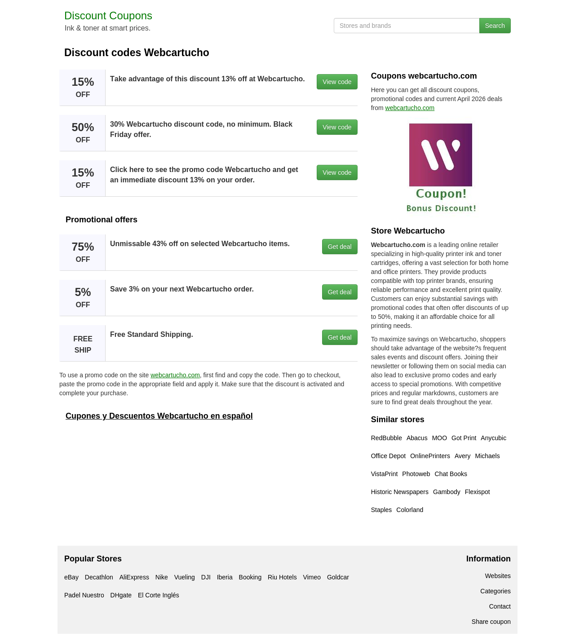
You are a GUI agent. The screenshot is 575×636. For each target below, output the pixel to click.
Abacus (417, 438)
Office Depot (388, 455)
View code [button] (337, 81)
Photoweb (416, 473)
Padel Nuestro (84, 595)
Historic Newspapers (400, 491)
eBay (71, 577)
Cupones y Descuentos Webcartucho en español (159, 415)
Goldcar (338, 577)
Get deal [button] (340, 246)
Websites (498, 575)
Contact (500, 606)
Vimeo (312, 577)
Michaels (487, 455)
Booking (250, 577)
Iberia (225, 577)
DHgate (121, 595)
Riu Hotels (282, 577)
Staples (381, 509)
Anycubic (493, 438)
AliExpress (134, 577)
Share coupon (491, 621)
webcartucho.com (175, 375)
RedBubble (386, 438)
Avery (463, 455)
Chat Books (451, 473)
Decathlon (99, 577)
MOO (439, 438)
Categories (495, 591)
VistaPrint (384, 473)
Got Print (463, 438)
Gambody (446, 491)
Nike (161, 577)
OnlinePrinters (430, 455)
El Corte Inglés (158, 595)
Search (495, 25)
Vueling (184, 577)
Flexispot (477, 491)
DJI (206, 577)
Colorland (409, 509)
